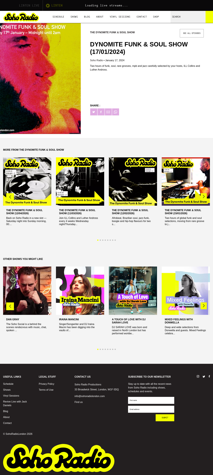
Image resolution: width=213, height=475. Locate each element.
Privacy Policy (46, 384)
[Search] (209, 17)
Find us (79, 402)
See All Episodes (191, 33)
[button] (204, 196)
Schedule (58, 17)
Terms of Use (46, 389)
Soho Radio (97, 60)
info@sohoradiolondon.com (90, 396)
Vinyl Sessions (120, 17)
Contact (142, 17)
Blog (87, 17)
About (100, 17)
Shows (74, 17)
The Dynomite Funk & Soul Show (112, 32)
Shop (156, 17)
